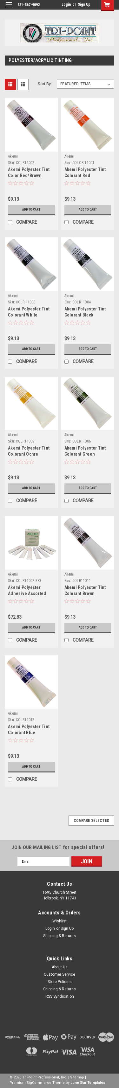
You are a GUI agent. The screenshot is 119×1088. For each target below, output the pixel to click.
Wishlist (59, 921)
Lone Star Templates (87, 1083)
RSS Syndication (59, 996)
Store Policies (60, 982)
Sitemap (77, 1077)
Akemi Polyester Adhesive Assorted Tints (27, 593)
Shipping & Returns (59, 936)
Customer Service (59, 974)
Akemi (13, 156)
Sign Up (84, 4)
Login (66, 4)
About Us (60, 967)
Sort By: (45, 83)
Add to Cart (31, 209)
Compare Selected (91, 820)
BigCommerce (39, 1083)
